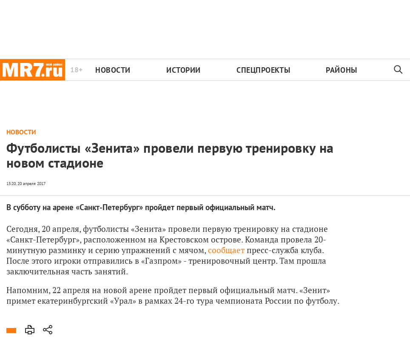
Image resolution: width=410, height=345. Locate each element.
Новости (113, 70)
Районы (341, 70)
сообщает (226, 250)
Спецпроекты (263, 70)
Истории (183, 70)
